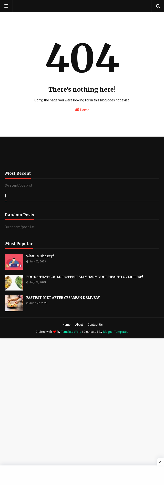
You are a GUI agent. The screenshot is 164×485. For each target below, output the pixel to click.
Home (82, 109)
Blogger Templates (115, 332)
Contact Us (95, 324)
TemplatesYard (71, 332)
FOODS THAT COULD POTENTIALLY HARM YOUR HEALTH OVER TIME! (84, 277)
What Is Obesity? (40, 256)
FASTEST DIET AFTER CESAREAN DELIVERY (63, 298)
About (79, 324)
